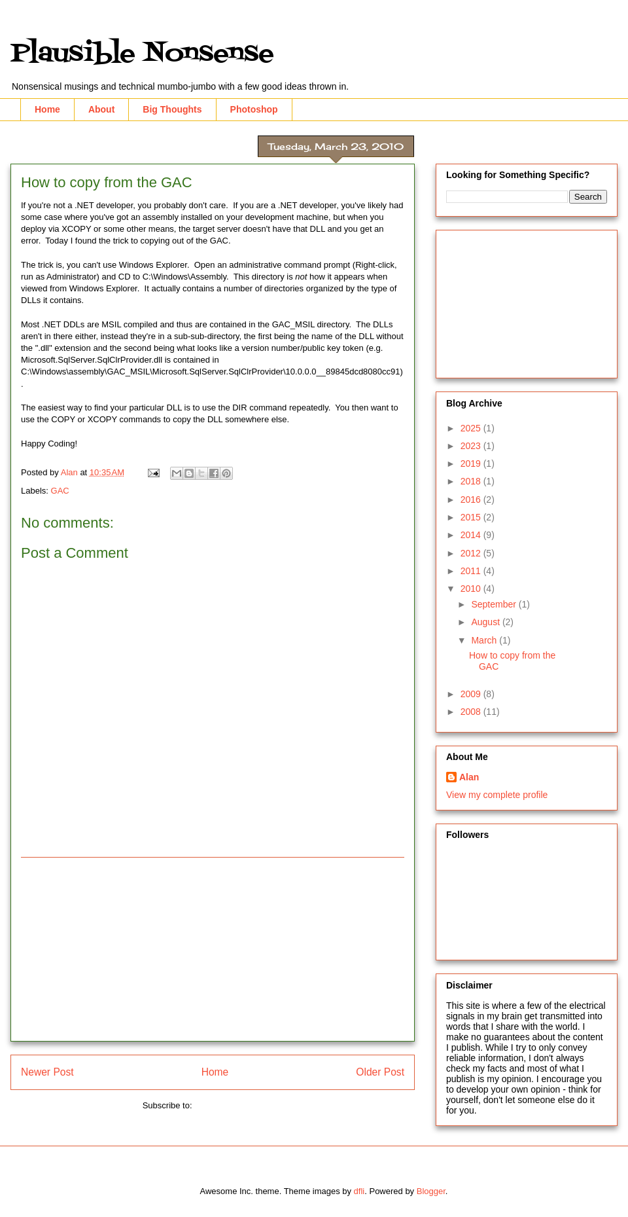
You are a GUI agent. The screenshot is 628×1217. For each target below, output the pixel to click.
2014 (472, 535)
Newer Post (47, 1072)
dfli (359, 1191)
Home (47, 109)
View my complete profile (497, 795)
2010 (472, 588)
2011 (472, 571)
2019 (472, 463)
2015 (472, 517)
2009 (472, 694)
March (485, 640)
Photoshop (254, 109)
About (101, 109)
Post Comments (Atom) (238, 1105)
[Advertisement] (212, 949)
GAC (60, 491)
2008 (472, 711)
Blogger (431, 1191)
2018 (472, 481)
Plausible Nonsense (142, 54)
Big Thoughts (172, 109)
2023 (472, 446)
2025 (472, 428)
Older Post (380, 1072)
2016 (472, 499)
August (486, 622)
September (494, 604)
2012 (472, 553)
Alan (469, 777)
